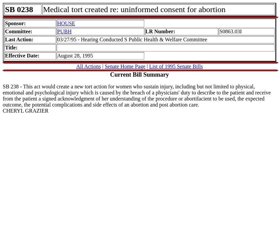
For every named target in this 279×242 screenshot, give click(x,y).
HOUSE (66, 23)
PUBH (64, 31)
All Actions (88, 66)
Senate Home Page (125, 66)
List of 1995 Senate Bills (176, 66)
